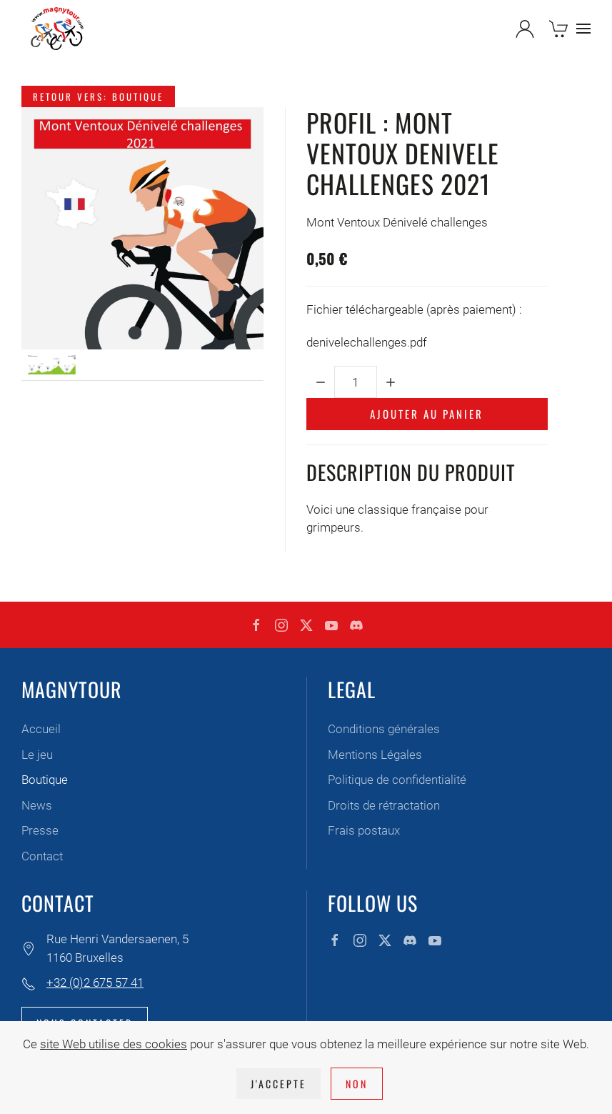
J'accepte (278, 1083)
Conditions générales (384, 729)
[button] (583, 28)
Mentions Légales (375, 754)
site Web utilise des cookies (113, 1044)
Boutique (44, 779)
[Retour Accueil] (57, 28)
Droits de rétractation (384, 805)
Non (357, 1083)
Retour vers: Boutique (98, 96)
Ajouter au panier (426, 414)
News (36, 805)
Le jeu (37, 754)
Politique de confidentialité (397, 779)
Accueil (41, 729)
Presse (40, 830)
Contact (42, 856)
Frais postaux (364, 830)
